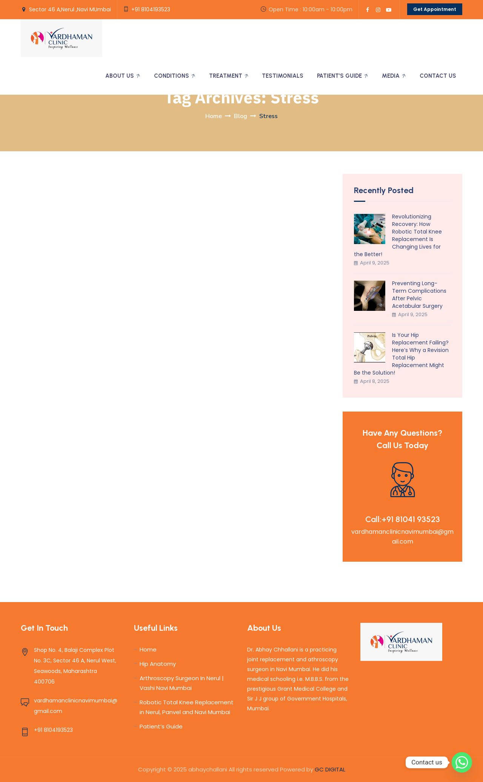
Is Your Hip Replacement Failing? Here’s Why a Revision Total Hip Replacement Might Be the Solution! (401, 353)
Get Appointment (434, 9)
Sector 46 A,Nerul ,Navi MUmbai (70, 9)
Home (213, 116)
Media (391, 75)
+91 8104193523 (150, 9)
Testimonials (282, 75)
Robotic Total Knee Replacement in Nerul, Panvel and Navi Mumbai (187, 707)
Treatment (225, 75)
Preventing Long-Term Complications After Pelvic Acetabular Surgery (419, 295)
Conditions (171, 75)
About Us (119, 75)
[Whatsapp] (462, 762)
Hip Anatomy (158, 664)
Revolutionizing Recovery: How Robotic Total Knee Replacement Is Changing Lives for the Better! (398, 235)
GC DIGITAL (330, 769)
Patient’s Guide (339, 75)
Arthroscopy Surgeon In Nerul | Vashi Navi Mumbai (182, 683)
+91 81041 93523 (410, 519)
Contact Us (438, 75)
